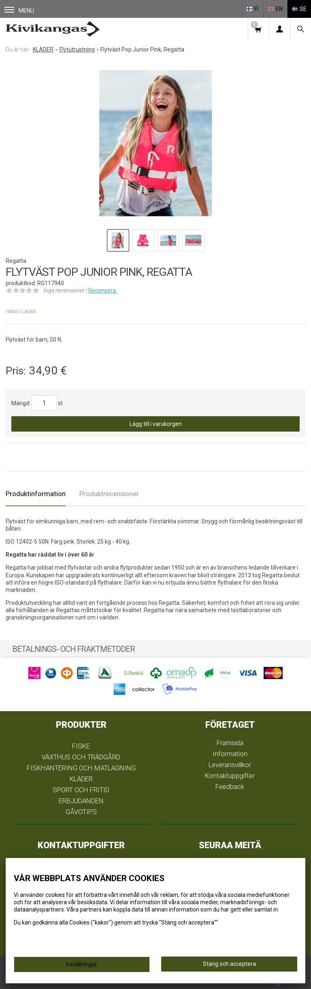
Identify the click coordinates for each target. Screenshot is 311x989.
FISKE (81, 746)
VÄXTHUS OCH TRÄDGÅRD (81, 757)
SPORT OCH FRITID (81, 790)
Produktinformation (36, 494)
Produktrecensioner (109, 494)
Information (230, 754)
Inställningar (81, 964)
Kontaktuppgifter (230, 776)
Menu (19, 10)
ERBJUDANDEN (81, 801)
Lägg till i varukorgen (156, 424)
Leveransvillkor (230, 765)
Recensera (102, 290)
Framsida (230, 743)
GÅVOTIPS (81, 812)
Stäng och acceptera (229, 964)
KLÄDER (81, 779)
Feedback (229, 787)
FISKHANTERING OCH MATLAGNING (81, 768)
